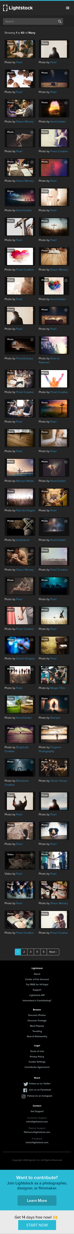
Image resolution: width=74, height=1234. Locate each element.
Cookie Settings (37, 1062)
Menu (68, 8)
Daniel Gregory (25, 658)
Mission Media (25, 481)
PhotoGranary (24, 358)
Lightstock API (37, 995)
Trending (37, 1031)
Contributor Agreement (37, 1067)
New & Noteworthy (37, 1036)
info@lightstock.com (37, 1121)
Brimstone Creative (17, 783)
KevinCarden (58, 122)
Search (59, 21)
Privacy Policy (37, 1056)
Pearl (19, 62)
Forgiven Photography (50, 749)
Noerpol (55, 718)
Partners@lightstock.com (37, 1132)
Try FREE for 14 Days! (37, 984)
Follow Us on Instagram (39, 1096)
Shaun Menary (25, 122)
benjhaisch (22, 540)
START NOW (37, 1225)
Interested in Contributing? (37, 1000)
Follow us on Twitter (40, 1083)
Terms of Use (37, 1051)
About (37, 974)
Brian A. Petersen (49, 360)
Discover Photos (37, 1015)
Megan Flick (57, 688)
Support (37, 990)
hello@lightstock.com (37, 1142)
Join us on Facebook (40, 1089)
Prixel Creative (59, 151)
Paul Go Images (25, 510)
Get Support (37, 1111)
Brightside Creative (17, 749)
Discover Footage (37, 1020)
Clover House (58, 781)
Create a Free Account (37, 979)
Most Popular (37, 1026)
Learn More (37, 1200)
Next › (53, 952)
